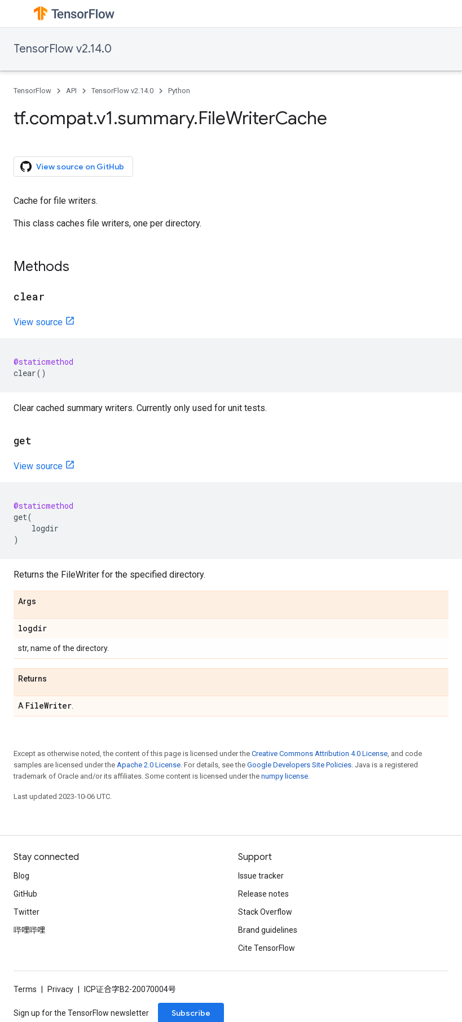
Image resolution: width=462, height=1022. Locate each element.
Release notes (263, 893)
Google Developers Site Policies (299, 765)
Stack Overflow (265, 911)
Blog (21, 875)
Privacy (60, 989)
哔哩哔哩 (29, 929)
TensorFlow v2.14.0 (63, 49)
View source (38, 322)
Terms (25, 989)
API (71, 90)
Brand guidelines (267, 929)
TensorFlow (32, 90)
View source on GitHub (72, 166)
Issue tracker (261, 875)
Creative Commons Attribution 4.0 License (320, 753)
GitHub (25, 893)
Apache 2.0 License (149, 765)
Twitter (26, 911)
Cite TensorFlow (266, 948)
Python (179, 90)
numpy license (284, 776)
